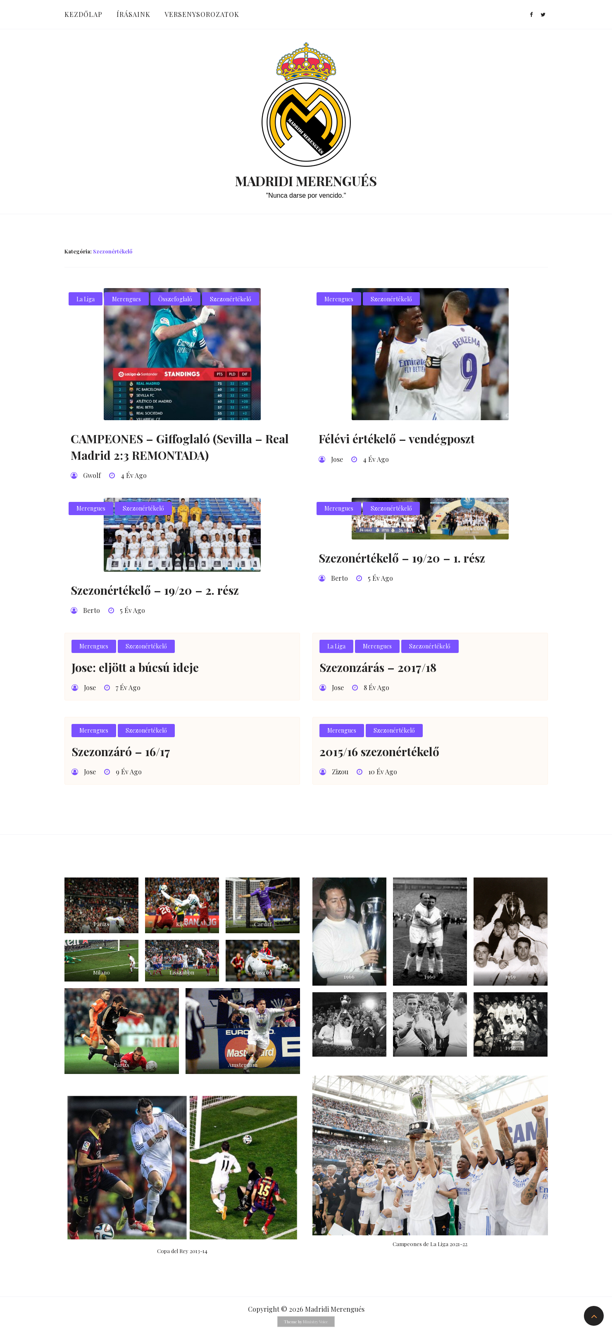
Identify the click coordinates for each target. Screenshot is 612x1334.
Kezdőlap (83, 14)
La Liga (85, 299)
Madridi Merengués (306, 180)
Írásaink (133, 14)
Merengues (126, 299)
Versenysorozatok (201, 14)
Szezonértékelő (230, 299)
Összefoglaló (175, 299)
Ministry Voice (315, 1322)
